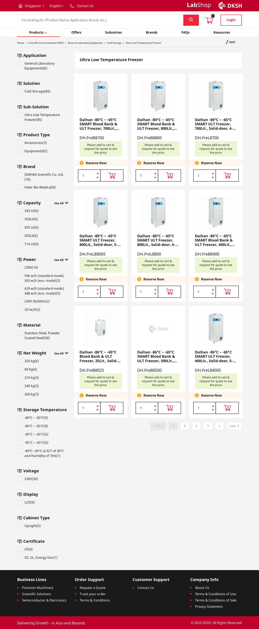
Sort (231, 42)
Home (20, 43)
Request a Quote (92, 587)
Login (231, 20)
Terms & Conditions (95, 600)
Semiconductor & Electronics (44, 600)
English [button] (55, 6)
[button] (31, 5)
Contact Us (145, 587)
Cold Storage (114, 43)
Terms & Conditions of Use (215, 594)
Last (232, 426)
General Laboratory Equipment (85, 43)
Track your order (93, 594)
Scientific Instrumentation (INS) (46, 43)
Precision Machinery (37, 587)
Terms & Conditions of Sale (215, 600)
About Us (202, 587)
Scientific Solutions (36, 594)
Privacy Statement (209, 606)
